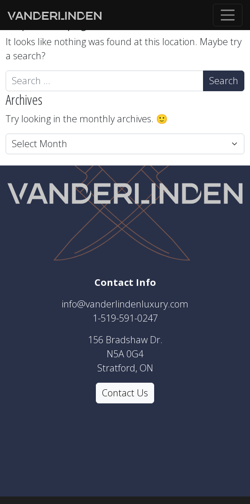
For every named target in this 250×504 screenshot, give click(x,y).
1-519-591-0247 (125, 318)
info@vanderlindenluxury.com (125, 304)
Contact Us (125, 392)
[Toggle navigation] (228, 15)
